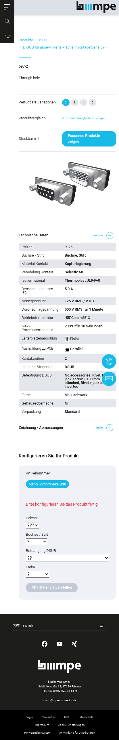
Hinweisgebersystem (37, 732)
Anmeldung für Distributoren (77, 732)
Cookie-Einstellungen (71, 724)
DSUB (42, 40)
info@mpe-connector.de (60, 700)
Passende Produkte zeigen (84, 138)
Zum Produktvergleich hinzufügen (83, 118)
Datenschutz (85, 717)
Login (29, 717)
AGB (66, 717)
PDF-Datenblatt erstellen (52, 587)
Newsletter (48, 717)
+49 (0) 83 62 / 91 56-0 (62, 690)
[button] (7, 7)
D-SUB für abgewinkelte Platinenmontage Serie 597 (64, 47)
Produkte (26, 40)
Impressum (41, 724)
